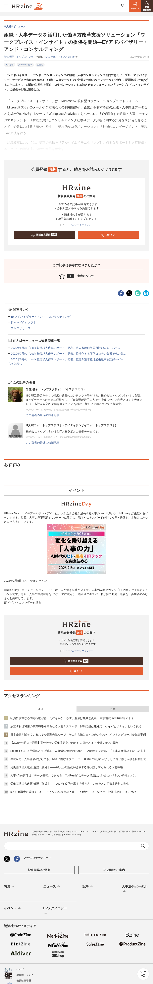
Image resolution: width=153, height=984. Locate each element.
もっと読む (15, 363)
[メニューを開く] (6, 6)
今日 (40, 709)
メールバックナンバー (76, 225)
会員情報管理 (24, 980)
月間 (112, 709)
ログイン (107, 235)
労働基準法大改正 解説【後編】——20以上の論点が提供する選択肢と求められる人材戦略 (66, 767)
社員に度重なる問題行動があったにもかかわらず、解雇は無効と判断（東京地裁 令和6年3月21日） (72, 718)
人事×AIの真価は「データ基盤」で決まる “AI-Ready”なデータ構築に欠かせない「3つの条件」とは (73, 775)
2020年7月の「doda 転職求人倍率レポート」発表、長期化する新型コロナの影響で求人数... (68, 353)
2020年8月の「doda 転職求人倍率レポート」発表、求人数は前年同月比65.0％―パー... (65, 347)
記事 (87, 887)
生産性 (40, 65)
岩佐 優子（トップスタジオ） (20, 56)
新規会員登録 (44, 235)
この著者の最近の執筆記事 (42, 415)
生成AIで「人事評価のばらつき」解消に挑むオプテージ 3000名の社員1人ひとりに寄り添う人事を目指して (78, 759)
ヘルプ (20, 969)
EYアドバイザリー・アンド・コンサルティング (41, 316)
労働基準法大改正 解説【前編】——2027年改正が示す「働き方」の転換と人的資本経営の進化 (69, 783)
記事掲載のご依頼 (39, 870)
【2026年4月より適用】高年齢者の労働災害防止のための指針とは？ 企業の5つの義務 (64, 742)
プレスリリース (20, 328)
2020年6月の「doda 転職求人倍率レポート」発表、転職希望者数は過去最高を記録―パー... (68, 359)
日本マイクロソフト (23, 322)
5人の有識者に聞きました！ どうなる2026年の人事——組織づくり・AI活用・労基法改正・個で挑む (73, 791)
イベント (12, 908)
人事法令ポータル (134, 889)
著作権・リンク (25, 975)
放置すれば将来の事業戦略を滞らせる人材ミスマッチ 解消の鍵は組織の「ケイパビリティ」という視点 (75, 726)
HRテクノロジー (55, 910)
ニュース (52, 887)
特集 (9, 887)
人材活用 (10, 65)
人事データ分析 (25, 65)
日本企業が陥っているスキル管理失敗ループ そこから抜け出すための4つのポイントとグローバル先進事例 (78, 734)
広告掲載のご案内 (114, 870)
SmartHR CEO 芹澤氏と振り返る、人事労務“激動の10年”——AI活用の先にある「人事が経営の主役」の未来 (78, 750)
